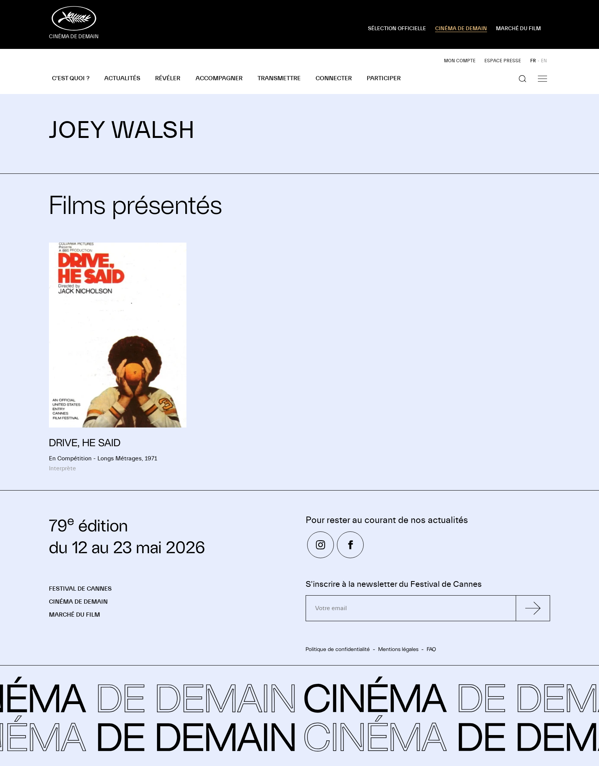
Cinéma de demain (78, 601)
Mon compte (460, 60)
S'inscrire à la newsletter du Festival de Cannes (394, 584)
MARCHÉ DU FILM (518, 29)
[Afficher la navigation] (542, 78)
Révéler (167, 78)
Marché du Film (74, 614)
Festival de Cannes (80, 588)
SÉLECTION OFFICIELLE (397, 29)
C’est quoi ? (70, 78)
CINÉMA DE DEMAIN (461, 29)
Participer (384, 78)
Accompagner (219, 78)
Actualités (122, 78)
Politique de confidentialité (338, 649)
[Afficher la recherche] (522, 79)
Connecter (334, 78)
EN (544, 60)
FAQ (431, 649)
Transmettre (279, 78)
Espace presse (502, 60)
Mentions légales (398, 649)
